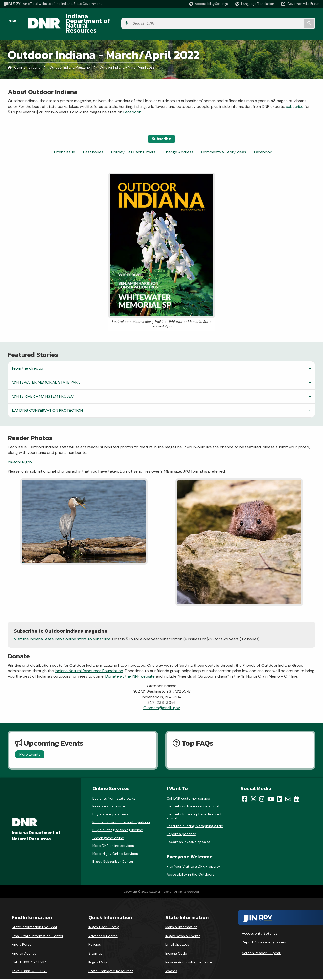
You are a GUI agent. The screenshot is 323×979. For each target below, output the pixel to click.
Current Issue (63, 139)
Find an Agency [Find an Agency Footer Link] (24, 941)
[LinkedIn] (279, 786)
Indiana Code (176, 941)
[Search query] (283, 17)
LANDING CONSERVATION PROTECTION (47, 398)
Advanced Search (103, 923)
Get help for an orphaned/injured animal (194, 804)
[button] (208, 3)
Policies (94, 932)
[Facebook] (244, 786)
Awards (171, 958)
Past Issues (93, 139)
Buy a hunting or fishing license (117, 817)
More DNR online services (113, 833)
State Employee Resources (110, 958)
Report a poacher (181, 821)
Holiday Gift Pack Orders (133, 139)
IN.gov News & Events (182, 923)
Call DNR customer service (188, 786)
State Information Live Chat (34, 914)
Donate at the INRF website (130, 664)
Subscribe (161, 127)
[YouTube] (270, 786)
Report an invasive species (189, 829)
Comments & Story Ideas (223, 139)
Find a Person (23, 932)
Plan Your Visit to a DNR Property (193, 854)
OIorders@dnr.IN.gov (161, 695)
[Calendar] (296, 786)
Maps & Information (181, 914)
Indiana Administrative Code (188, 950)
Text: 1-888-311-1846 (29, 958)
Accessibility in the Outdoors (190, 862)
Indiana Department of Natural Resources (120, 17)
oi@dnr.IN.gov (20, 449)
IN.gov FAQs (97, 950)
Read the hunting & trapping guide (195, 813)
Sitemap (95, 941)
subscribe (294, 94)
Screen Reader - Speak (261, 941)
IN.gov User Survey (103, 914)
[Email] (288, 786)
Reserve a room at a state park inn (121, 809)
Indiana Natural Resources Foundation (89, 658)
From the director (27, 355)
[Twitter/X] (253, 786)
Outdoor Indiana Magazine (69, 55)
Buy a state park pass (110, 802)
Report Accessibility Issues (264, 930)
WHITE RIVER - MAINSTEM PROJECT (44, 384)
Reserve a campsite (108, 794)
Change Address (178, 139)
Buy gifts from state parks (113, 786)
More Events (29, 742)
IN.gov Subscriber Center (112, 849)
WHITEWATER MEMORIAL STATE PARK (46, 369)
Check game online (108, 825)
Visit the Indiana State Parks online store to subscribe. (62, 626)
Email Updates (177, 932)
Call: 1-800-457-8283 (29, 950)
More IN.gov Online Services (115, 841)
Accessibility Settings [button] (259, 921)
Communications (27, 55)
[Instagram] (261, 786)
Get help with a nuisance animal (193, 794)
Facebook (132, 99)
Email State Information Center (37, 923)
